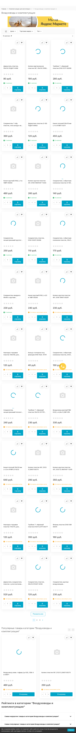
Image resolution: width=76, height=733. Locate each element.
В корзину (18, 89)
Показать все (38, 614)
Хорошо (71, 730)
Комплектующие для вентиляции (19, 9)
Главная (3, 9)
